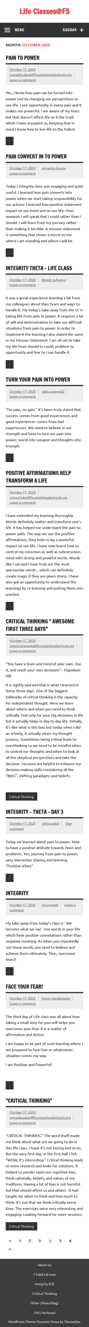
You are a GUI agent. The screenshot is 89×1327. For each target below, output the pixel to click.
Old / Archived (44, 1312)
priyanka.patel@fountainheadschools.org (40, 1117)
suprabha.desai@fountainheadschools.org (40, 74)
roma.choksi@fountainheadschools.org (38, 497)
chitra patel (50, 823)
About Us (45, 1264)
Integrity (17, 893)
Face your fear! (24, 986)
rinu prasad (50, 905)
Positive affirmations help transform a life (38, 476)
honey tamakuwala (56, 998)
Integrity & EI (44, 1283)
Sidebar (69, 29)
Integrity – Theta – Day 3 (34, 812)
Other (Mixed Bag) (44, 1303)
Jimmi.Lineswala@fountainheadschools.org (41, 646)
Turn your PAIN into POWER (38, 379)
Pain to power (22, 58)
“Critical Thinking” (29, 1100)
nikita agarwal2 (53, 391)
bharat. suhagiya (54, 280)
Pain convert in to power (36, 156)
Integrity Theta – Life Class (39, 268)
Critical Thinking (21, 796)
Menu (19, 29)
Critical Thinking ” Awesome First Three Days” (40, 625)
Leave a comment (22, 80)
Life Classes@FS (44, 11)
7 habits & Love (44, 1274)
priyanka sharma (54, 168)
